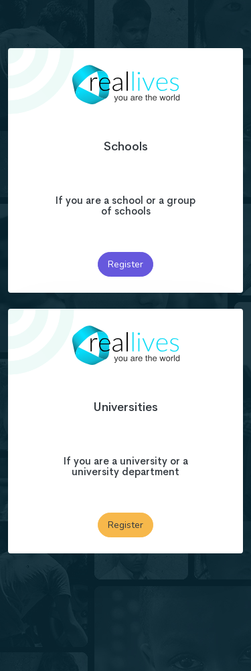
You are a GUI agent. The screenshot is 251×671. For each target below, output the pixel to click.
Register (125, 264)
